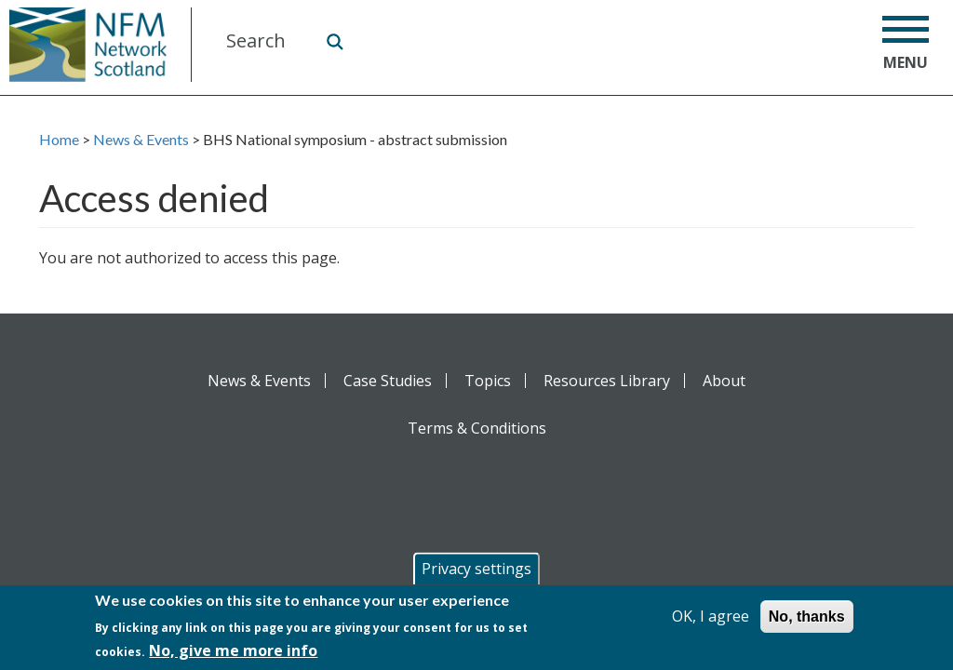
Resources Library (607, 380)
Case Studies (387, 380)
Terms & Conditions (477, 428)
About (724, 380)
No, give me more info (233, 651)
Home (59, 139)
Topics (487, 380)
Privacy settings (476, 569)
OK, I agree (710, 617)
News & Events (141, 139)
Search (334, 41)
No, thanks (807, 617)
